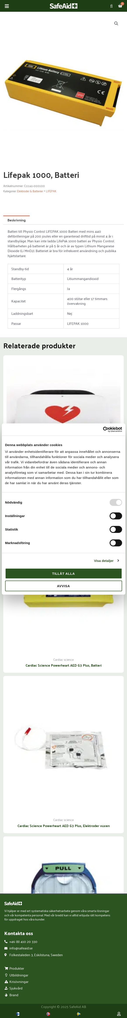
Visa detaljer (103, 560)
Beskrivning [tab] (16, 220)
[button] (116, 23)
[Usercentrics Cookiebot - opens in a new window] (103, 429)
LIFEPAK (51, 191)
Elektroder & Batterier (30, 191)
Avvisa (63, 586)
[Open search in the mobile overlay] (112, 6)
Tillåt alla (63, 573)
